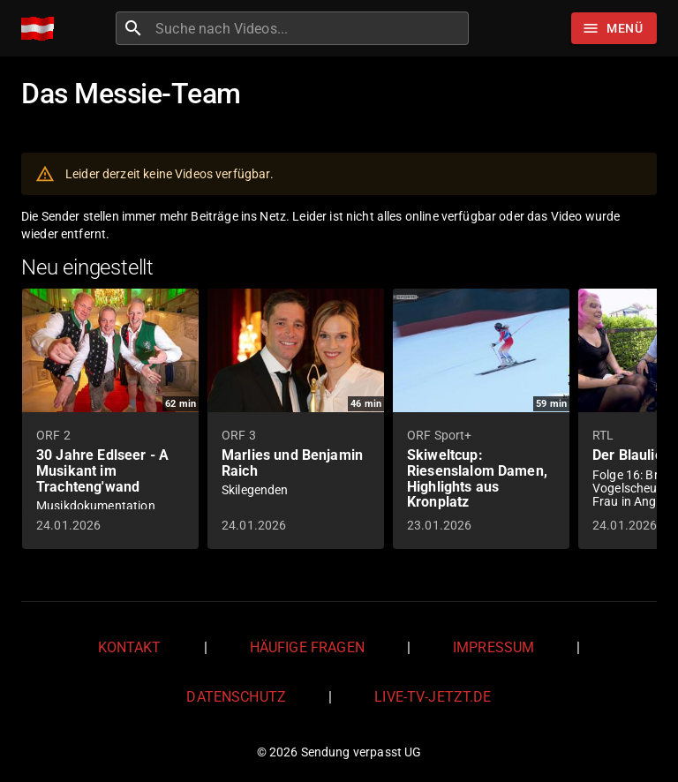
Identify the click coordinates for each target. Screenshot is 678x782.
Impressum (493, 647)
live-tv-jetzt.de (432, 696)
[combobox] (310, 28)
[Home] (42, 29)
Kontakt (130, 647)
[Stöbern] (614, 28)
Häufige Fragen (307, 647)
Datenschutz (236, 696)
